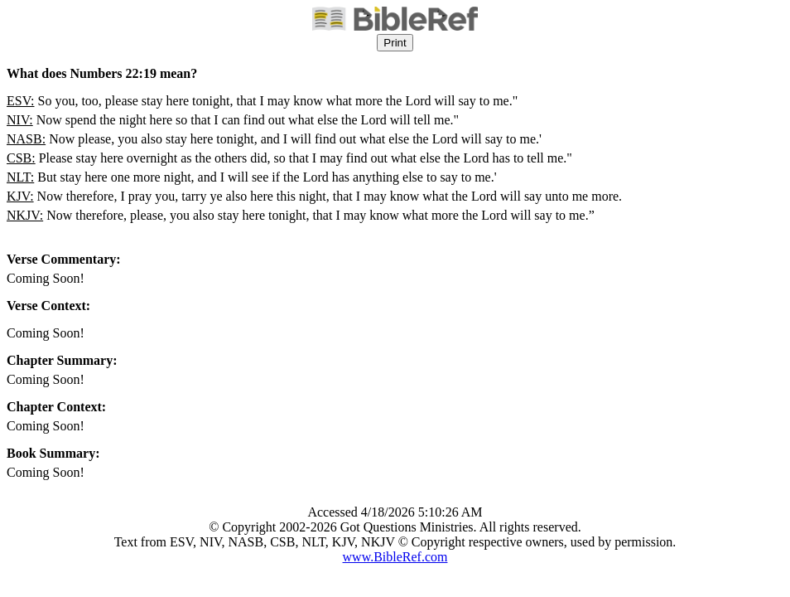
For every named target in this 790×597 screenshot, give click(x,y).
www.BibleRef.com (395, 557)
